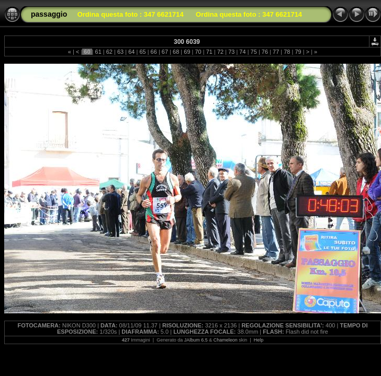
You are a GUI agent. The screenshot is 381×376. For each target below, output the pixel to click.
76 (265, 52)
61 (98, 52)
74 (242, 52)
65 (142, 52)
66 (154, 52)
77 (276, 52)
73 (231, 52)
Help (259, 340)
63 (120, 52)
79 (297, 52)
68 (176, 52)
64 (131, 52)
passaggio (49, 14)
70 (198, 52)
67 (165, 52)
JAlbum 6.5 (196, 340)
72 (220, 52)
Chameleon (226, 340)
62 (109, 52)
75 (254, 52)
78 (287, 52)
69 (187, 52)
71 (209, 52)
